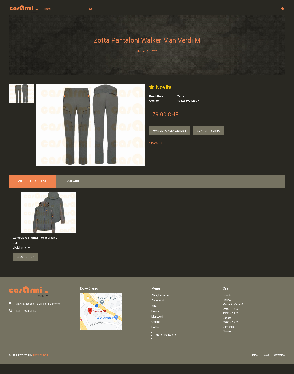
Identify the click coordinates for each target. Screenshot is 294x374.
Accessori (157, 311)
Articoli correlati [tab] (32, 181)
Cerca (266, 366)
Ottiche (155, 333)
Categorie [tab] (73, 181)
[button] (91, 9)
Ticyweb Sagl (40, 365)
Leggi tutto (25, 268)
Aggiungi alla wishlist (169, 130)
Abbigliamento (160, 306)
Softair (155, 338)
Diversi (155, 322)
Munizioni (157, 327)
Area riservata (165, 346)
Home (48, 9)
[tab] (21, 93)
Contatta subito (208, 130)
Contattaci (279, 366)
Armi (154, 317)
